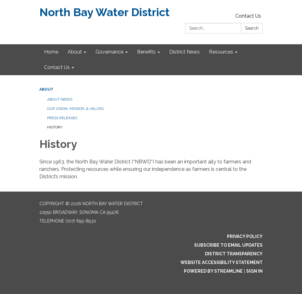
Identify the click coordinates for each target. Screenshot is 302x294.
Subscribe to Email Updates (228, 245)
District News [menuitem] (184, 52)
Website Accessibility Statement (221, 262)
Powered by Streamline (213, 271)
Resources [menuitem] (221, 52)
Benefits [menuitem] (146, 52)
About (46, 89)
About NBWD (59, 99)
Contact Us (248, 16)
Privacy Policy (245, 236)
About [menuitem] (75, 52)
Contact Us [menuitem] (57, 67)
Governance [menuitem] (109, 52)
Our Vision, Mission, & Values (75, 108)
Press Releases (62, 118)
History (54, 127)
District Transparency (234, 253)
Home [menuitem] (51, 52)
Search (252, 28)
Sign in (254, 271)
